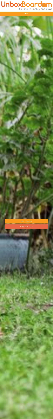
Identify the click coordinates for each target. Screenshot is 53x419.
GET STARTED (26, 221)
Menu (27, 13)
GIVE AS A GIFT (26, 226)
